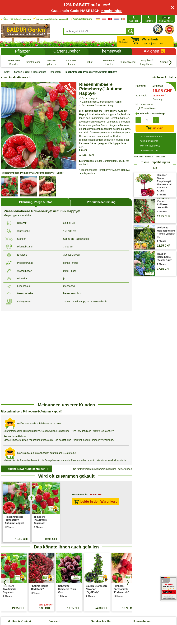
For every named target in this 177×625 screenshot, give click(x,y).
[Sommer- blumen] (70, 62)
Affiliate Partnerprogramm (146, 547)
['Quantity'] (147, 120)
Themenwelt (110, 51)
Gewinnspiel (97, 552)
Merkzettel (160, 156)
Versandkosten (57, 541)
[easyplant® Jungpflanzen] (146, 62)
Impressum (89, 607)
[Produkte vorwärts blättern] (127, 491)
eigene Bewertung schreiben (26, 377)
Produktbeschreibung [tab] (101, 202)
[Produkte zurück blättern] (5, 491)
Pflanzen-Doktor (99, 541)
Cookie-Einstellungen (67, 607)
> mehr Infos (111, 11)
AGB (24, 607)
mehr (84, 150)
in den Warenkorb (155, 128)
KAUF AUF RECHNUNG (150, 146)
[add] (156, 120)
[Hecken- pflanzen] (51, 62)
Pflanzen (23, 51)
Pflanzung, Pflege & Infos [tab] (35, 202)
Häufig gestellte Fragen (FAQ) (107, 547)
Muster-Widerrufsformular (141, 607)
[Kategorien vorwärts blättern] (170, 62)
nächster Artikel (162, 77)
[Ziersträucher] (32, 62)
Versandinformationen (61, 536)
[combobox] (95, 31)
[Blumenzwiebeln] (127, 62)
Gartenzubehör (66, 51)
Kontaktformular (30, 535)
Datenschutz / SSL (40, 607)
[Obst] (89, 62)
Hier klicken (17, 215)
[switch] (166, 19)
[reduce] (138, 120)
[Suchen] (130, 31)
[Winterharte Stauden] (13, 62)
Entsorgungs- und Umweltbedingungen (60, 549)
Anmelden (133, 21)
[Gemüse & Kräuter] (108, 62)
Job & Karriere (140, 541)
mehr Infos (138, 156)
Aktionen (154, 51)
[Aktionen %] (165, 62)
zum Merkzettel (123, 40)
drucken (149, 156)
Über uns (138, 536)
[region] (66, 348)
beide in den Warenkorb (95, 410)
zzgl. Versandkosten (146, 108)
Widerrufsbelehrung (110, 607)
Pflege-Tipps (98, 536)
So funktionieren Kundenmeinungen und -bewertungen (102, 377)
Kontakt (149, 21)
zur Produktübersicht (17, 77)
